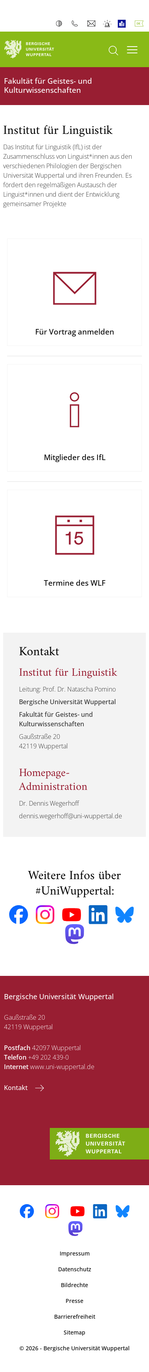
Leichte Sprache (123, 24)
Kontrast (61, 24)
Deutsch (140, 24)
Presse (74, 1300)
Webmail (92, 24)
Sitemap (74, 1332)
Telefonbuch (76, 24)
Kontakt (16, 1087)
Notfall (108, 24)
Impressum (75, 1253)
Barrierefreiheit (74, 1316)
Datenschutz (74, 1269)
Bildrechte (74, 1285)
